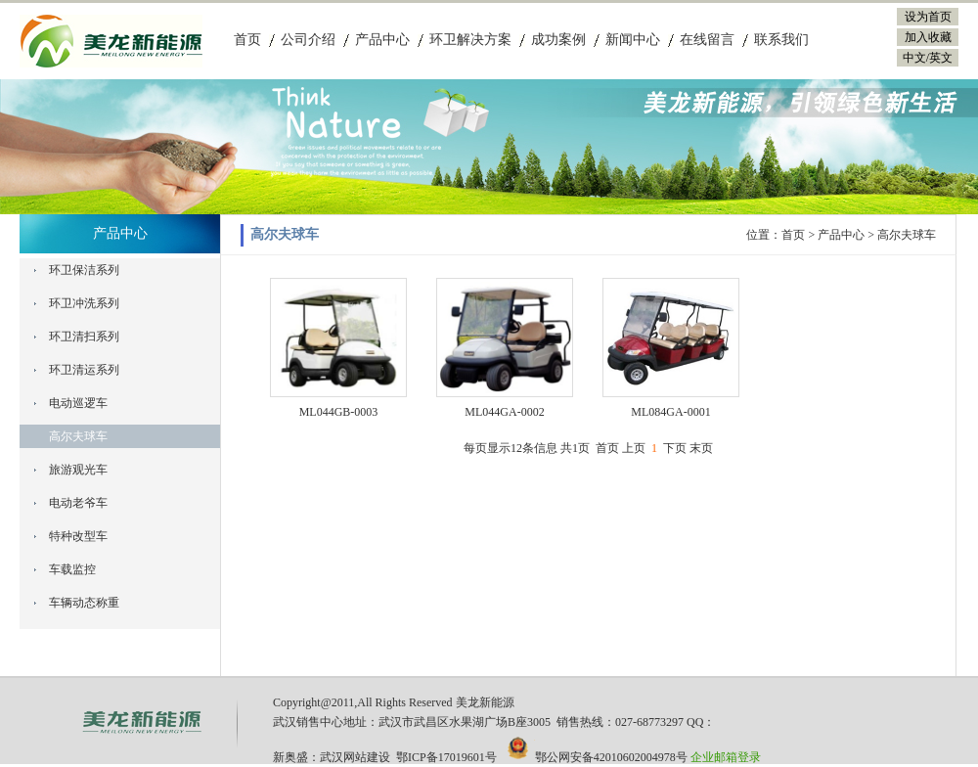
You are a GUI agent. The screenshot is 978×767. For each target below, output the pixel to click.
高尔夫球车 (78, 436)
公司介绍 (308, 39)
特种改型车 (78, 536)
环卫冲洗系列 (84, 303)
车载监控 (72, 569)
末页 (701, 448)
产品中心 (382, 39)
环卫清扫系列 (84, 336)
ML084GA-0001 (670, 412)
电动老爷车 (78, 503)
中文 (914, 58)
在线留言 (707, 39)
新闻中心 (632, 39)
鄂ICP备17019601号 (446, 757)
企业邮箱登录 (725, 757)
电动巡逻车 (78, 403)
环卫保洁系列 (84, 270)
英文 (941, 58)
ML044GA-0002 (504, 412)
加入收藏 (928, 37)
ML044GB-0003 (338, 412)
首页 (247, 39)
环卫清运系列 (84, 370)
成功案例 (558, 39)
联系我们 (781, 39)
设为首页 (928, 16)
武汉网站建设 (355, 757)
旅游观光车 (78, 469)
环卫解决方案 (470, 39)
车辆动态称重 (84, 602)
